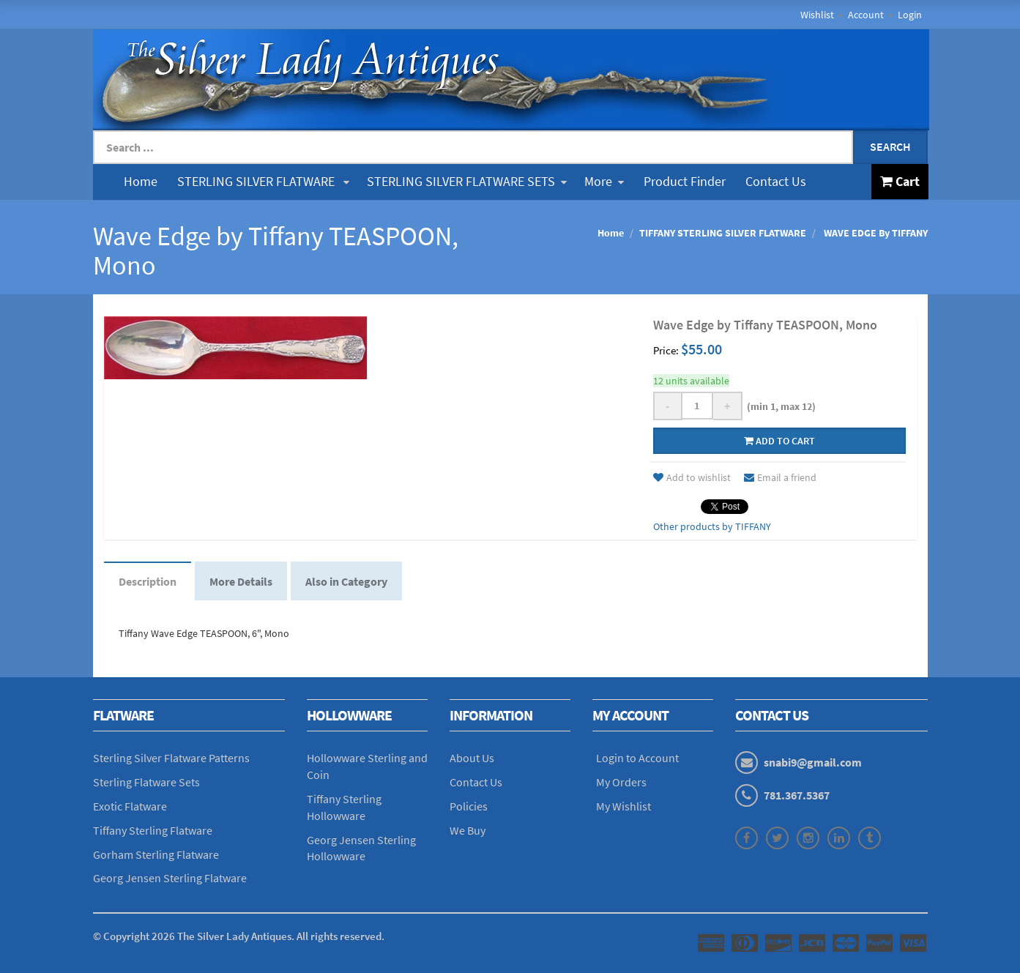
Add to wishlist (692, 477)
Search (890, 146)
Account (866, 14)
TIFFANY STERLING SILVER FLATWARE (722, 232)
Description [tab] (147, 581)
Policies (469, 806)
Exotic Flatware (130, 806)
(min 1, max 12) (779, 406)
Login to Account (637, 757)
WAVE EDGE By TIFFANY (875, 232)
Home (140, 181)
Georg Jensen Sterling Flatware (170, 878)
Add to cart (779, 440)
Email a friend (780, 477)
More (604, 181)
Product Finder (685, 181)
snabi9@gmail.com (813, 762)
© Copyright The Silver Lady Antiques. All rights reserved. (238, 936)
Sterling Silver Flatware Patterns (171, 757)
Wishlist (817, 14)
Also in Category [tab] (346, 581)
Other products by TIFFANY (712, 526)
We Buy (467, 830)
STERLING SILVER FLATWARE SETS (467, 181)
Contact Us (775, 181)
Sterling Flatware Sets (146, 782)
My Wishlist (623, 806)
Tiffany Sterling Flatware (152, 830)
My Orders (621, 782)
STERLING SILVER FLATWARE (263, 181)
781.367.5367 (797, 795)
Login (910, 14)
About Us (472, 757)
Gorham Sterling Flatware (156, 854)
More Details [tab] (240, 581)
